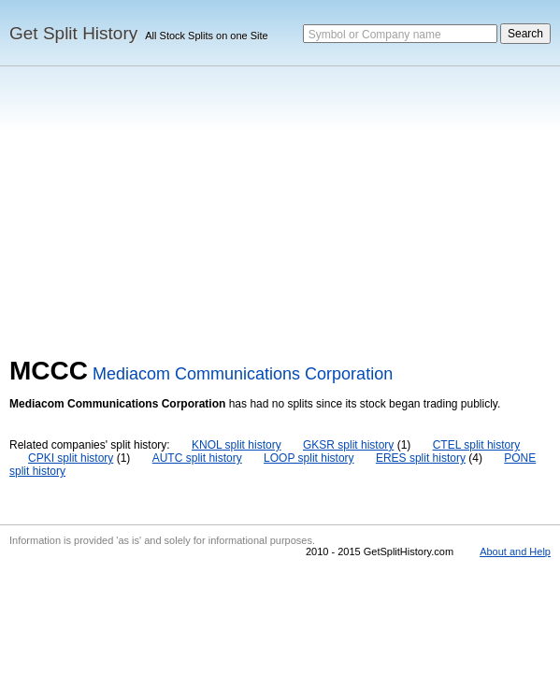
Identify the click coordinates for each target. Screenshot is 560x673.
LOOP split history (308, 458)
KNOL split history (236, 444)
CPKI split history (70, 458)
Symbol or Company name (375, 34)
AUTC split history (197, 458)
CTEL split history (477, 444)
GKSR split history (348, 444)
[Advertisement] (280, 216)
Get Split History (73, 33)
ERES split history (421, 458)
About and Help (515, 551)
